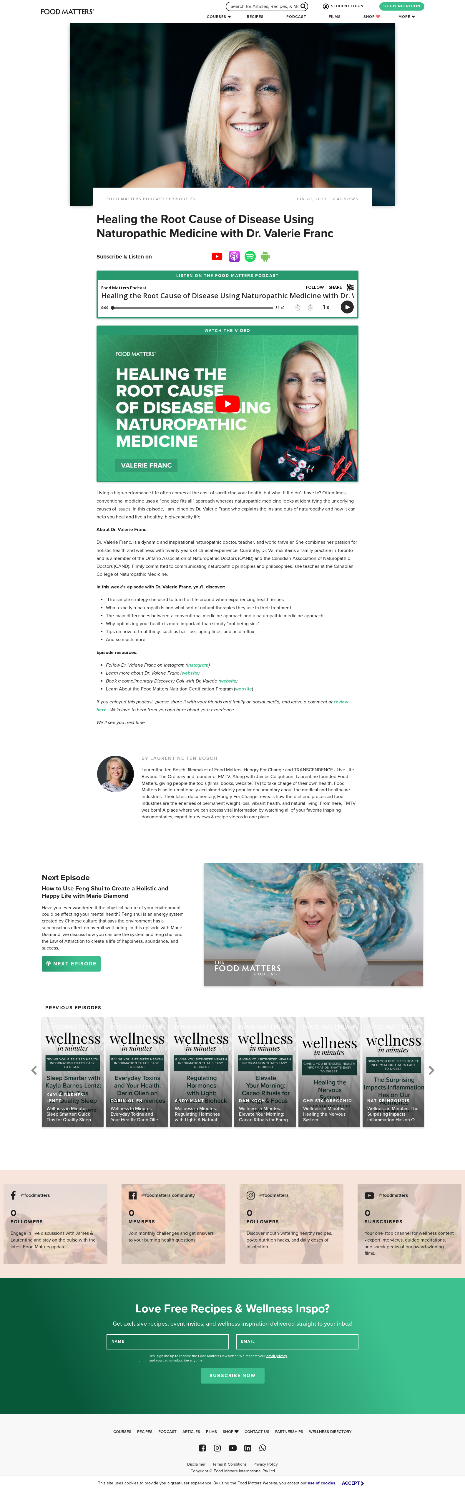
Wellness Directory (330, 1431)
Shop (371, 16)
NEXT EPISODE (71, 964)
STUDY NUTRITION (401, 6)
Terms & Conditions (229, 1464)
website (243, 689)
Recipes (255, 16)
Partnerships (289, 1431)
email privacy (276, 1356)
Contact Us (257, 1431)
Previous (33, 1070)
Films (335, 16)
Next (431, 1070)
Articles (191, 1431)
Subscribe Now (233, 1376)
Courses (216, 16)
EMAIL (248, 1341)
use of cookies (321, 1483)
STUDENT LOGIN (342, 6)
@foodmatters (35, 1195)
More (404, 16)
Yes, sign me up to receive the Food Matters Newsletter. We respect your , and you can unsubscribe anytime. (218, 1358)
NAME (118, 1341)
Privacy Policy (265, 1464)
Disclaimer (196, 1464)
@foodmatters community (168, 1195)
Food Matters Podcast (136, 199)
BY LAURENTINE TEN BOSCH (180, 758)
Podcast (296, 16)
